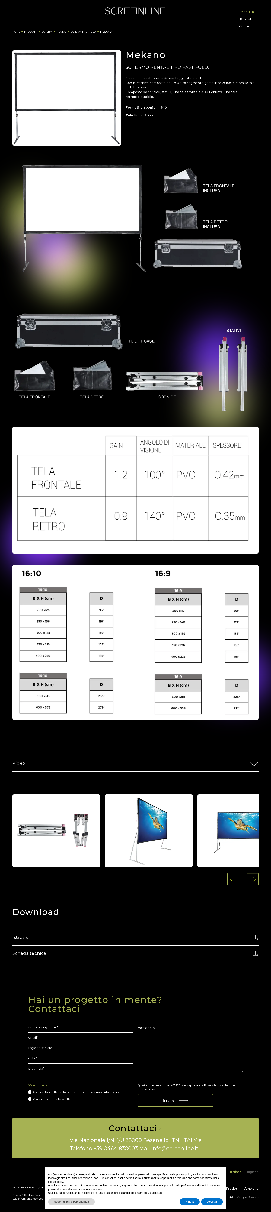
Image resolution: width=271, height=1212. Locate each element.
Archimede (252, 1197)
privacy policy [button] (184, 1174)
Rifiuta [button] (190, 1201)
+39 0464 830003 (116, 1148)
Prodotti (247, 19)
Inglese (253, 1172)
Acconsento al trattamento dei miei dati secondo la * (76, 1092)
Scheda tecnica (135, 953)
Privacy (16, 1195)
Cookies (29, 1195)
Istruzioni (135, 937)
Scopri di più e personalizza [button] (71, 1201)
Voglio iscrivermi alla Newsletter (52, 1099)
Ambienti (246, 26)
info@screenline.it (174, 1148)
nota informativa (107, 1092)
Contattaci (135, 1128)
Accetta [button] (212, 1201)
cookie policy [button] (55, 1181)
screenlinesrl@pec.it (33, 1187)
